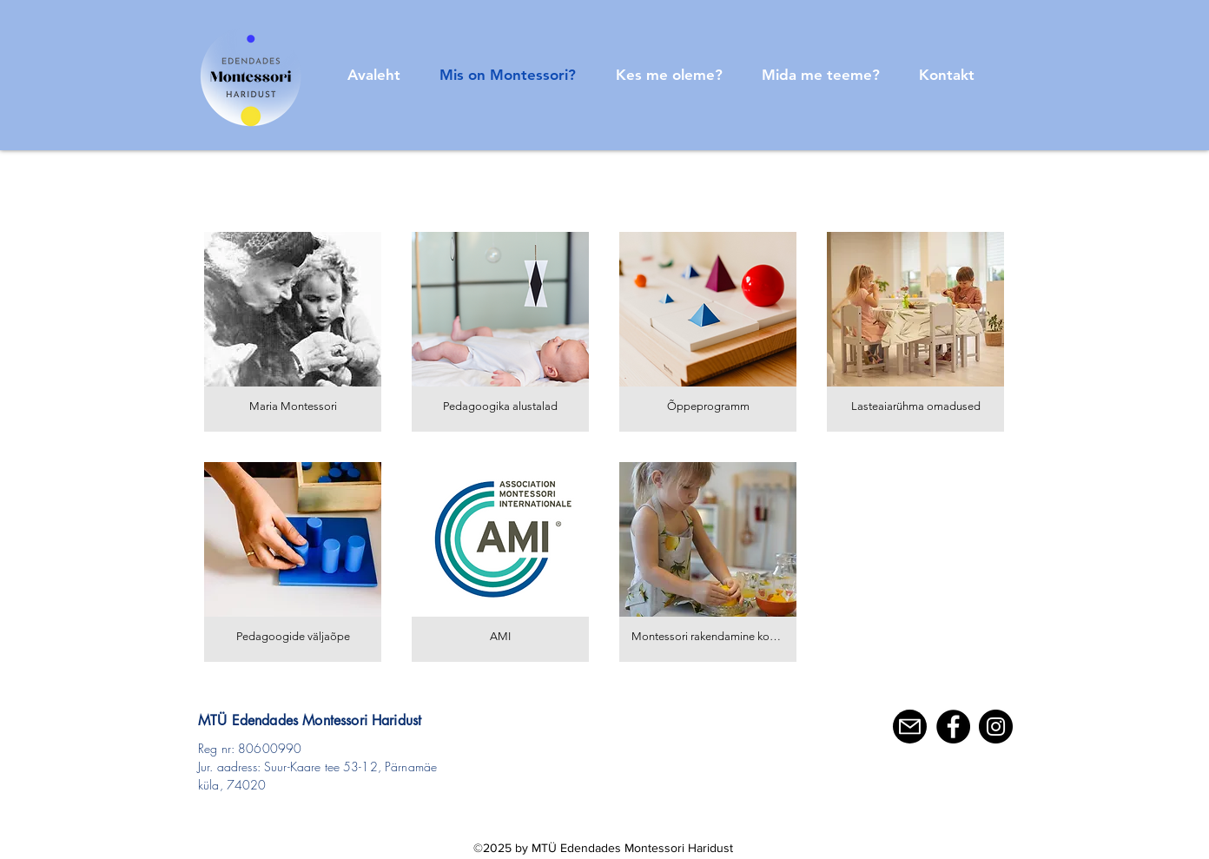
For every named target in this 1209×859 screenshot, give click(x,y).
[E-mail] (910, 726)
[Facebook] (953, 726)
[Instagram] (996, 726)
